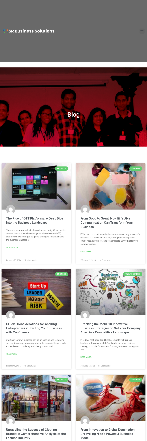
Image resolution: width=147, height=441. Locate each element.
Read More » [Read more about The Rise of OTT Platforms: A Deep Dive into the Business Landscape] (12, 247)
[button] (142, 28)
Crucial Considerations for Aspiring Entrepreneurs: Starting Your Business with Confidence (34, 328)
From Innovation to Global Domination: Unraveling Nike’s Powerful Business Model (107, 434)
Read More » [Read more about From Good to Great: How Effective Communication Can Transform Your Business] (86, 251)
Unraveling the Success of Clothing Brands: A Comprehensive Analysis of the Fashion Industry (36, 434)
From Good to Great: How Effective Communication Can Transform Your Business (106, 223)
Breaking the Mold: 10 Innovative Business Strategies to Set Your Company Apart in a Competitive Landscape (110, 328)
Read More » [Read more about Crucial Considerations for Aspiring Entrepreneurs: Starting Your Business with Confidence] (12, 354)
